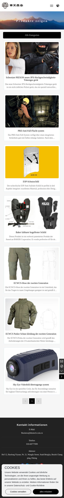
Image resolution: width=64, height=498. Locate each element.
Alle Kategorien (32, 35)
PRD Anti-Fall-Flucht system (31, 131)
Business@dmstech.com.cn (32, 433)
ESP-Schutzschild (31, 181)
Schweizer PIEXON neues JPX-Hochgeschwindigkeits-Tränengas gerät (31, 78)
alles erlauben (46, 492)
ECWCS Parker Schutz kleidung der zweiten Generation (31, 334)
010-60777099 (32, 444)
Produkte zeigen (32, 22)
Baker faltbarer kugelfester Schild (31, 232)
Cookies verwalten (18, 492)
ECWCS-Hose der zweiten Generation (31, 283)
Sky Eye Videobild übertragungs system (31, 384)
